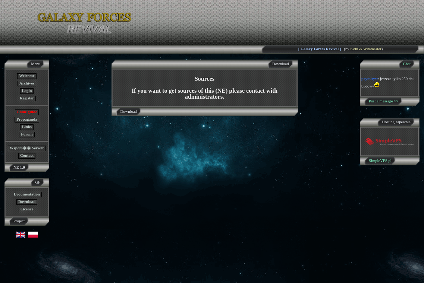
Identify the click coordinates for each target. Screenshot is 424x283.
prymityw (369, 79)
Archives (26, 83)
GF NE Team (77, 278)
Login (27, 91)
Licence (27, 209)
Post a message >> (383, 101)
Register (27, 98)
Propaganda (26, 119)
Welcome (26, 76)
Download (26, 202)
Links (27, 127)
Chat (407, 64)
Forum (26, 134)
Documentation (27, 194)
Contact (27, 155)
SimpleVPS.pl (380, 161)
